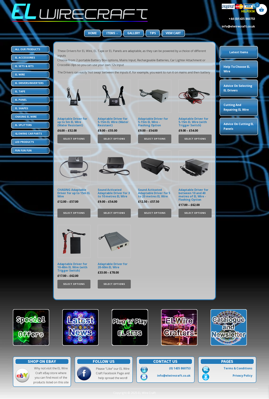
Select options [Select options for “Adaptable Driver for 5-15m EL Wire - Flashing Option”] (154, 138)
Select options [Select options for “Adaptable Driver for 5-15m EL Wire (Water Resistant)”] (114, 138)
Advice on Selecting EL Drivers (238, 88)
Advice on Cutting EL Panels (239, 126)
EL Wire (20, 74)
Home (92, 33)
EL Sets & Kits (24, 66)
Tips (153, 33)
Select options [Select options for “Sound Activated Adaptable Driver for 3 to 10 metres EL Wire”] (114, 212)
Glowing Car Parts (28, 133)
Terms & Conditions (238, 368)
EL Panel (21, 99)
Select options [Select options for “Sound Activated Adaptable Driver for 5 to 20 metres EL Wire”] (154, 212)
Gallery (133, 33)
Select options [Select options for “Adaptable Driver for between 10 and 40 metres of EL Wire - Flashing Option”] (195, 212)
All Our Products (27, 49)
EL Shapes (21, 108)
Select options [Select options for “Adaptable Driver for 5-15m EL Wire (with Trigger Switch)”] (195, 138)
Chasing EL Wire (26, 116)
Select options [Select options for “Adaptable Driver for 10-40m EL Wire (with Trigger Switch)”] (74, 284)
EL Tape (20, 91)
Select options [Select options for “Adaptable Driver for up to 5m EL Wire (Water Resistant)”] (74, 138)
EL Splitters (23, 125)
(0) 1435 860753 (180, 368)
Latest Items (238, 52)
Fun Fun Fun (23, 150)
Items (110, 33)
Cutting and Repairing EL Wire (236, 107)
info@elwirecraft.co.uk (174, 376)
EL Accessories (25, 57)
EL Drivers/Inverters (29, 83)
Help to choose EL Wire (237, 69)
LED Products (24, 142)
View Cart (173, 33)
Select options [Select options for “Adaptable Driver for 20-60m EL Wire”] (114, 284)
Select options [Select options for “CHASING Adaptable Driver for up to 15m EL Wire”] (74, 212)
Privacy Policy (242, 376)
